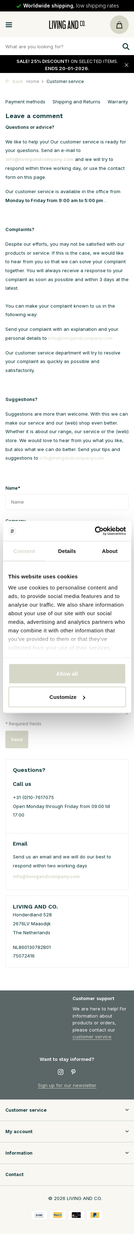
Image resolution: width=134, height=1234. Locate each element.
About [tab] (110, 551)
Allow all (67, 673)
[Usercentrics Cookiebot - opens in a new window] (95, 531)
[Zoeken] (67, 46)
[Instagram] (61, 1072)
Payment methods (25, 101)
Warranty (118, 101)
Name (12, 488)
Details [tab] (67, 551)
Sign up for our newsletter (67, 1085)
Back (14, 81)
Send (17, 739)
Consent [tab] (24, 551)
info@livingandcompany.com (39, 159)
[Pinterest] (73, 1072)
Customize (67, 697)
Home (35, 81)
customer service (92, 1036)
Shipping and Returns (76, 101)
